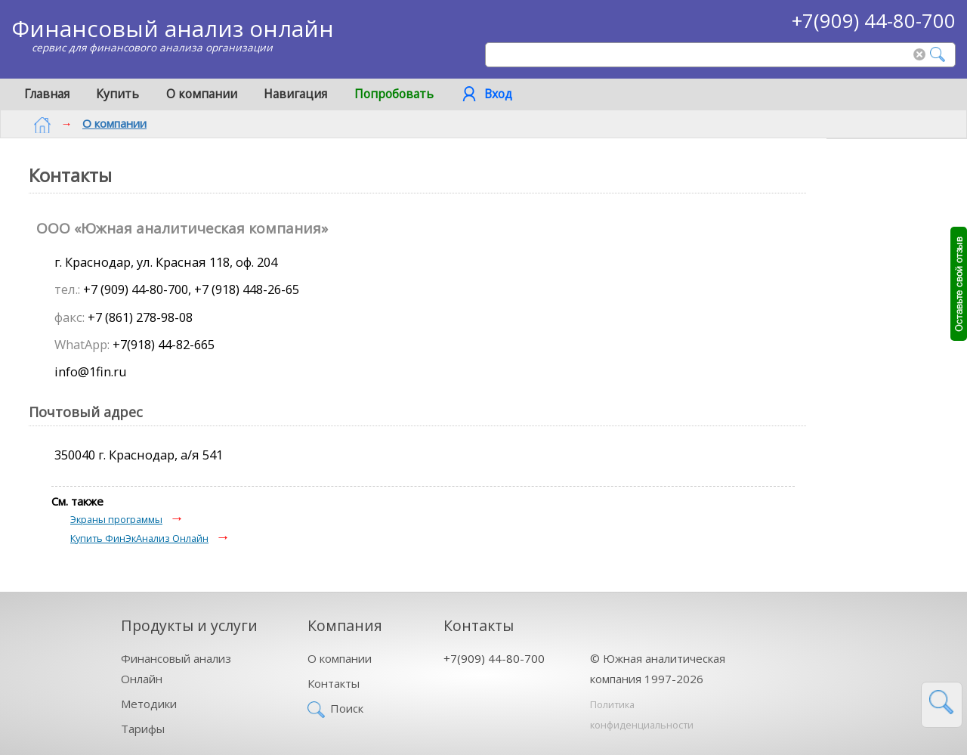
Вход (498, 93)
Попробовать (394, 93)
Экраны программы (116, 516)
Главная (47, 93)
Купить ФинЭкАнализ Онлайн (139, 535)
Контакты (333, 680)
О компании (201, 93)
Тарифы (143, 725)
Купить (117, 93)
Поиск (346, 705)
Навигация (295, 93)
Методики (149, 700)
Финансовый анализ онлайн (172, 28)
